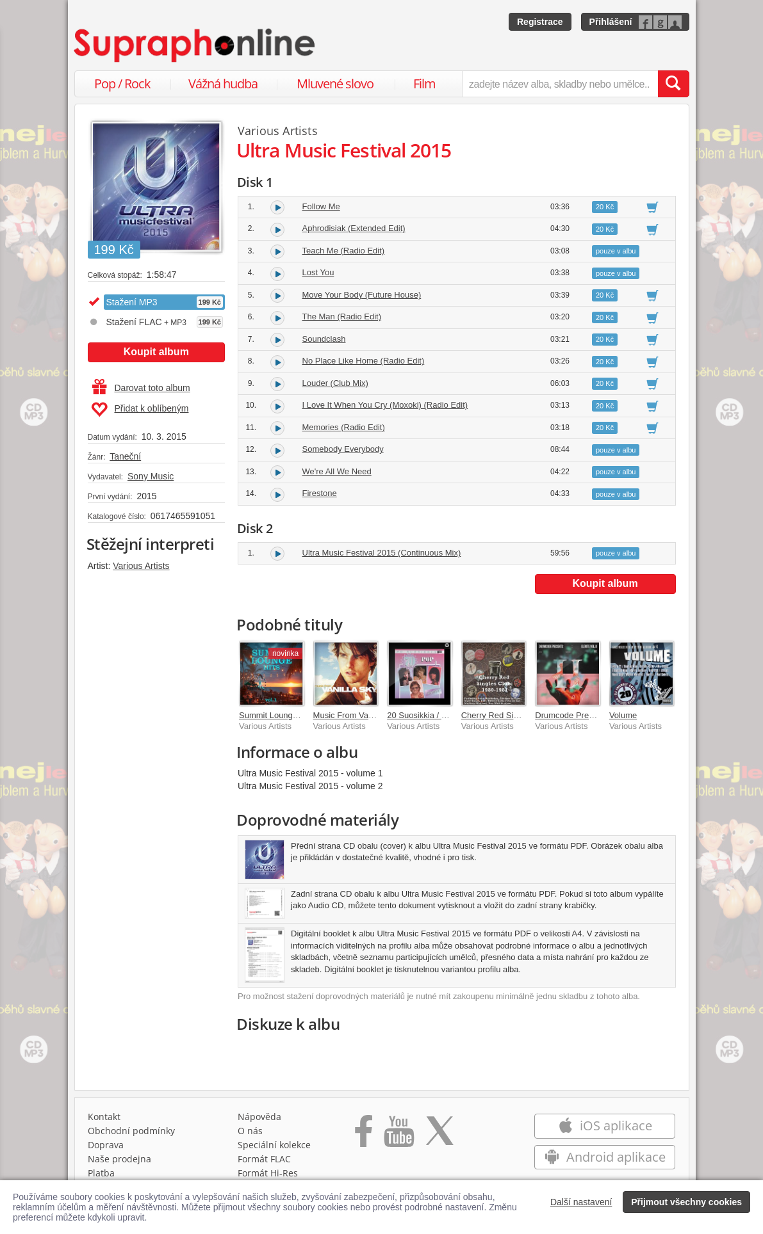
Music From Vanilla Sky (356, 715)
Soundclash (324, 339)
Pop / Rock (122, 83)
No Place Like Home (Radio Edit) (363, 360)
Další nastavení (581, 1202)
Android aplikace (605, 1157)
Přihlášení (610, 22)
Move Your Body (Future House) (362, 295)
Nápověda (259, 1116)
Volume (623, 715)
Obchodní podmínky (131, 1131)
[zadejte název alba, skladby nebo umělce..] (559, 83)
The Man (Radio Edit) (342, 316)
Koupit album (156, 351)
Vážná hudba (223, 83)
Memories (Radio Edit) (343, 427)
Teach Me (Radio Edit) (343, 250)
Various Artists (141, 566)
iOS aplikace (605, 1125)
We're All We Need (337, 471)
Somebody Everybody (343, 449)
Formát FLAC (264, 1159)
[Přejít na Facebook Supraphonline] (363, 1135)
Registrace (540, 22)
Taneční (125, 456)
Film (424, 83)
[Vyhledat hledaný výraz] (673, 83)
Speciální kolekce (274, 1145)
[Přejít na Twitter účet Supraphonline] (439, 1135)
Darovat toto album (141, 387)
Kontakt (104, 1116)
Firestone (319, 493)
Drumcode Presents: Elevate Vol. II (599, 715)
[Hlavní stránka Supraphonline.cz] (195, 45)
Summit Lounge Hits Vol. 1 (288, 715)
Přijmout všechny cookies (686, 1202)
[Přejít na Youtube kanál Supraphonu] (398, 1135)
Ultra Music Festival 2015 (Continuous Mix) (381, 552)
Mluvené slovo (335, 83)
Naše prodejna (119, 1159)
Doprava (106, 1145)
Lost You (318, 272)
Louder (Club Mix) (335, 383)
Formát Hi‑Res (268, 1173)
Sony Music (150, 476)
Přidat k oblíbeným (140, 409)
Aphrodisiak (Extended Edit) (354, 228)
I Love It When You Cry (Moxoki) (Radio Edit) (385, 405)
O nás (250, 1131)
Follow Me (321, 206)
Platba (101, 1173)
